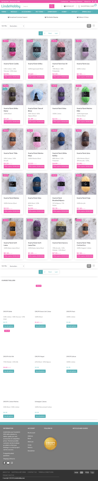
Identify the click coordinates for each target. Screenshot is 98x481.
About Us (87, 1)
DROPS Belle (7, 311)
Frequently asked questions (8, 454)
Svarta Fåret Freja (83, 198)
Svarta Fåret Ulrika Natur (11, 109)
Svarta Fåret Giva (34, 198)
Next (50, 33)
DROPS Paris (70, 311)
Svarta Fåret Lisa (83, 64)
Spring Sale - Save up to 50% (10, 1)
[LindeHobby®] (11, 6)
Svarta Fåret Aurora (60, 243)
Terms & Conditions (45, 472)
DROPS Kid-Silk (8, 356)
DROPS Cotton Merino (10, 401)
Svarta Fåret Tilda (10, 153)
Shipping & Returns (76, 1)
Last (56, 33)
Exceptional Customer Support (18, 17)
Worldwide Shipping (51, 17)
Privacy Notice (8, 475)
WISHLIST (69, 6)
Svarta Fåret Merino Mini (84, 109)
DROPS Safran (71, 356)
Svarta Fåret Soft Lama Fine (34, 244)
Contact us (64, 1)
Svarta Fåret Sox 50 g (59, 65)
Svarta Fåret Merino (11, 198)
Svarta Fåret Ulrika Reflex (59, 154)
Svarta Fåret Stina (59, 108)
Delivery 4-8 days (83, 17)
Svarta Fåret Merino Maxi (35, 154)
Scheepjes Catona (40, 401)
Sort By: (4, 26)
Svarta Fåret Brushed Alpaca (58, 199)
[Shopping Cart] (87, 6)
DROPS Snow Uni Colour (43, 311)
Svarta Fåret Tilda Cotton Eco (83, 244)
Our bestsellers (8, 280)
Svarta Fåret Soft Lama (10, 244)
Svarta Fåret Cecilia (11, 64)
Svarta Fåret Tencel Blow (35, 109)
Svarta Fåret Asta (83, 153)
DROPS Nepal (39, 356)
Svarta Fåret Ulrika (35, 64)
